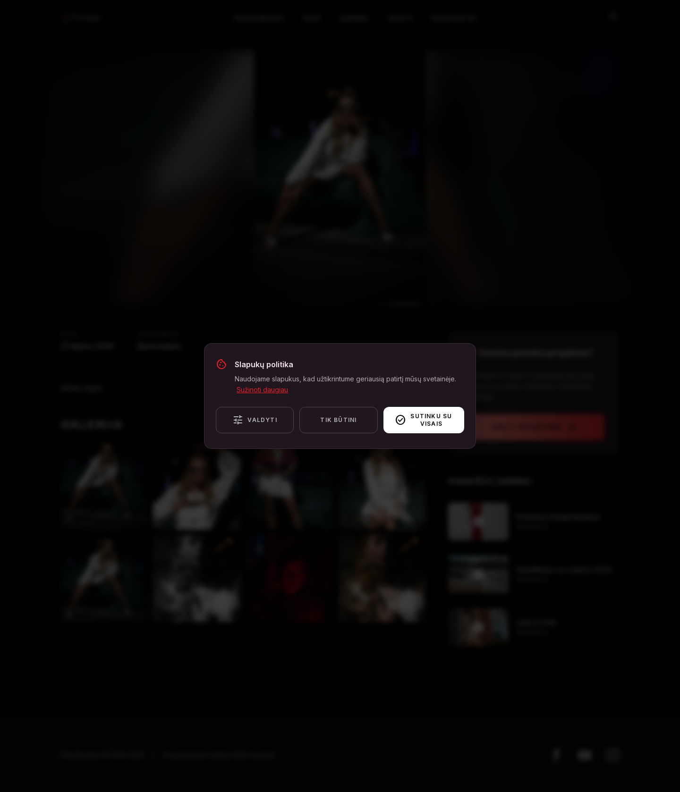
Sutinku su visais (423, 420)
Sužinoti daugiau (262, 390)
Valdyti (254, 420)
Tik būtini (338, 419)
